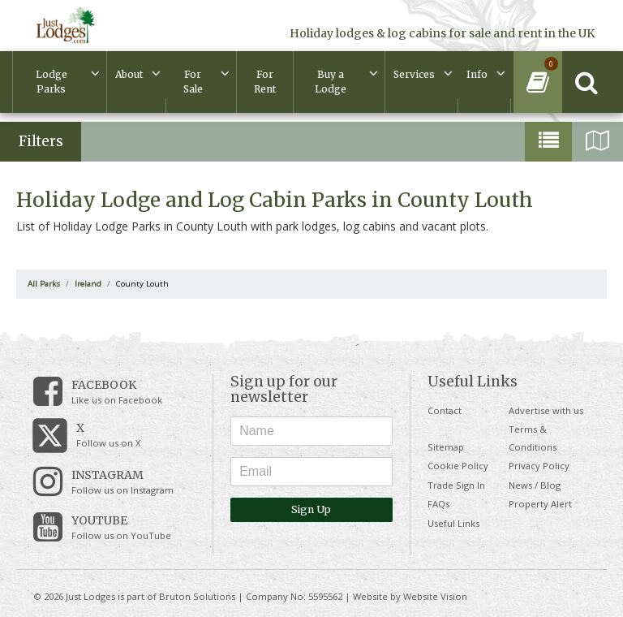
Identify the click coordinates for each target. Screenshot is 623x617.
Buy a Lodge (330, 81)
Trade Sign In (456, 485)
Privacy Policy (539, 466)
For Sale (193, 81)
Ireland (88, 283)
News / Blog (535, 485)
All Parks (44, 283)
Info (477, 74)
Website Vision (435, 596)
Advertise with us (546, 410)
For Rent (265, 81)
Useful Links (453, 523)
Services (414, 74)
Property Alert (540, 504)
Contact (445, 410)
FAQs (438, 504)
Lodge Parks (51, 81)
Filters (41, 141)
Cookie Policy (458, 466)
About (129, 74)
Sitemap (446, 447)
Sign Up (311, 509)
